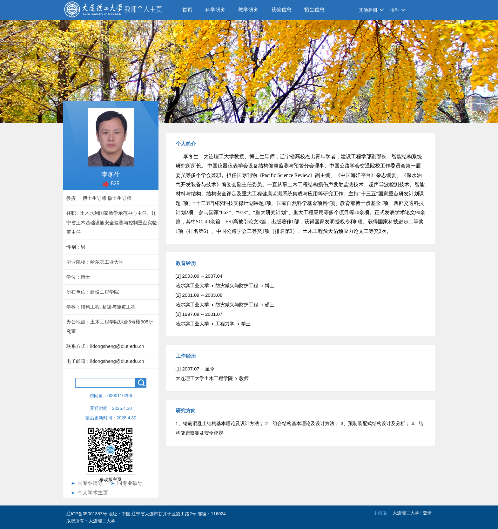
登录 (427, 512)
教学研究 (248, 9)
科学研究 (215, 9)
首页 (187, 9)
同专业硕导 (130, 483)
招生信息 (314, 9)
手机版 (380, 512)
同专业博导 (90, 483)
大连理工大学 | (408, 512)
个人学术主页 (92, 492)
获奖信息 (281, 9)
